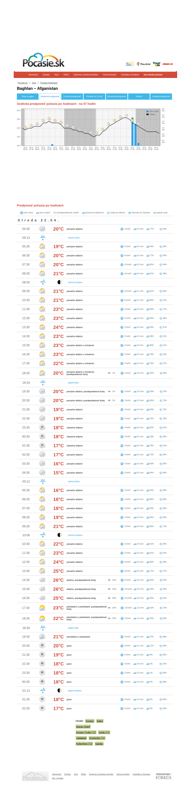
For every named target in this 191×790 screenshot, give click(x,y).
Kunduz (90, 721)
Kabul (100, 721)
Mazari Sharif (83, 726)
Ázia (56, 75)
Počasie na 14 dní (94, 96)
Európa (46, 75)
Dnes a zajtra (28, 96)
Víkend (139, 96)
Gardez (99, 743)
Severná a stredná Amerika (86, 75)
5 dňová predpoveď (72, 96)
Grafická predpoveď (161, 96)
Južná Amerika (109, 75)
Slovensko (33, 75)
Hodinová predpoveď (50, 96)
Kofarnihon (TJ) (84, 743)
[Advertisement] (95, 23)
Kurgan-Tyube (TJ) (86, 732)
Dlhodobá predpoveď (116, 96)
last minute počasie (153, 75)
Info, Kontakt (57, 778)
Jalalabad (81, 738)
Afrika (66, 75)
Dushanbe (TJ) (97, 738)
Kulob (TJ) (104, 732)
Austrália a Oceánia (130, 75)
